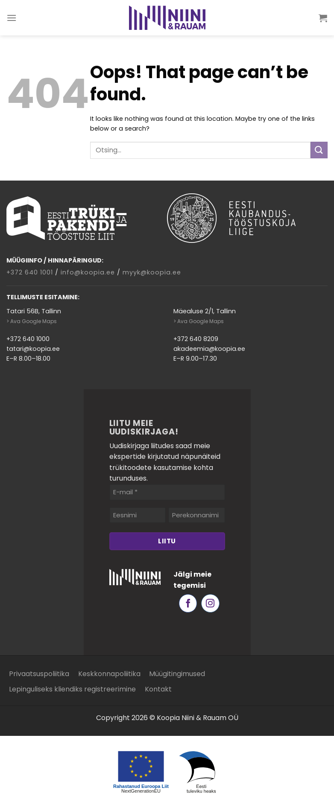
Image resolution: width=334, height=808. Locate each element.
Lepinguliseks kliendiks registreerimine (72, 689)
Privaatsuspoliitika (39, 674)
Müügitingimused (177, 674)
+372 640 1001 (29, 272)
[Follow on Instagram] (210, 603)
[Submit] (319, 150)
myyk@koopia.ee (152, 272)
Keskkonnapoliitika (109, 674)
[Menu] (11, 17)
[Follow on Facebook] (188, 603)
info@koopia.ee (88, 272)
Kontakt (158, 689)
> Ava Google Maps (31, 321)
